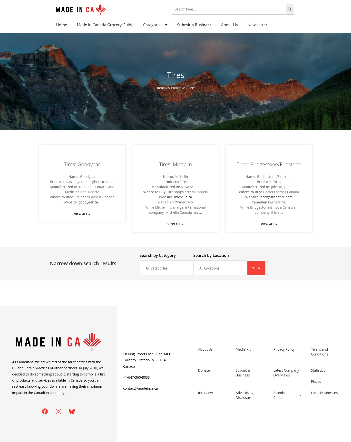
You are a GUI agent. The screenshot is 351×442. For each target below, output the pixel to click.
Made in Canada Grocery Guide (105, 25)
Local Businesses (324, 392)
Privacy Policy (283, 349)
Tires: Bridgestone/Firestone (269, 164)
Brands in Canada (287, 395)
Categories (155, 24)
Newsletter (257, 25)
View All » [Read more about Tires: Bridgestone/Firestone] (269, 224)
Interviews (206, 392)
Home (61, 25)
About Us (229, 25)
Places (316, 381)
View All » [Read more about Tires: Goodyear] (82, 214)
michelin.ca (183, 197)
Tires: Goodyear (82, 164)
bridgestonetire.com (276, 197)
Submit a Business (243, 372)
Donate (204, 370)
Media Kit (243, 349)
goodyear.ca (88, 202)
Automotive (176, 88)
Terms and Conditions (319, 351)
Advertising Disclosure (245, 395)
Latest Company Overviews (286, 372)
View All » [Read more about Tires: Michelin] (175, 224)
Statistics (318, 370)
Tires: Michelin (175, 164)
